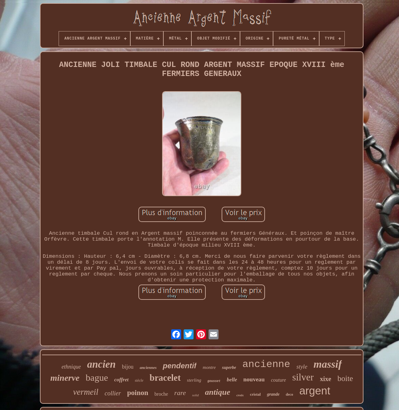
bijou (127, 367)
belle (232, 380)
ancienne (266, 364)
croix (239, 395)
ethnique (71, 367)
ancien (101, 364)
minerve (64, 378)
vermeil (86, 392)
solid (195, 395)
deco (289, 394)
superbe (229, 367)
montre (209, 367)
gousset (213, 381)
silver (303, 377)
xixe (325, 379)
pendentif (179, 365)
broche (161, 394)
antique (217, 392)
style (301, 366)
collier (113, 393)
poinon (137, 393)
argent (314, 390)
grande (273, 394)
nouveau (254, 379)
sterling (194, 380)
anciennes (148, 367)
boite (345, 378)
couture (278, 380)
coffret (121, 380)
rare (180, 393)
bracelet (165, 378)
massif (328, 364)
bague (97, 377)
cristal (255, 394)
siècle (139, 380)
